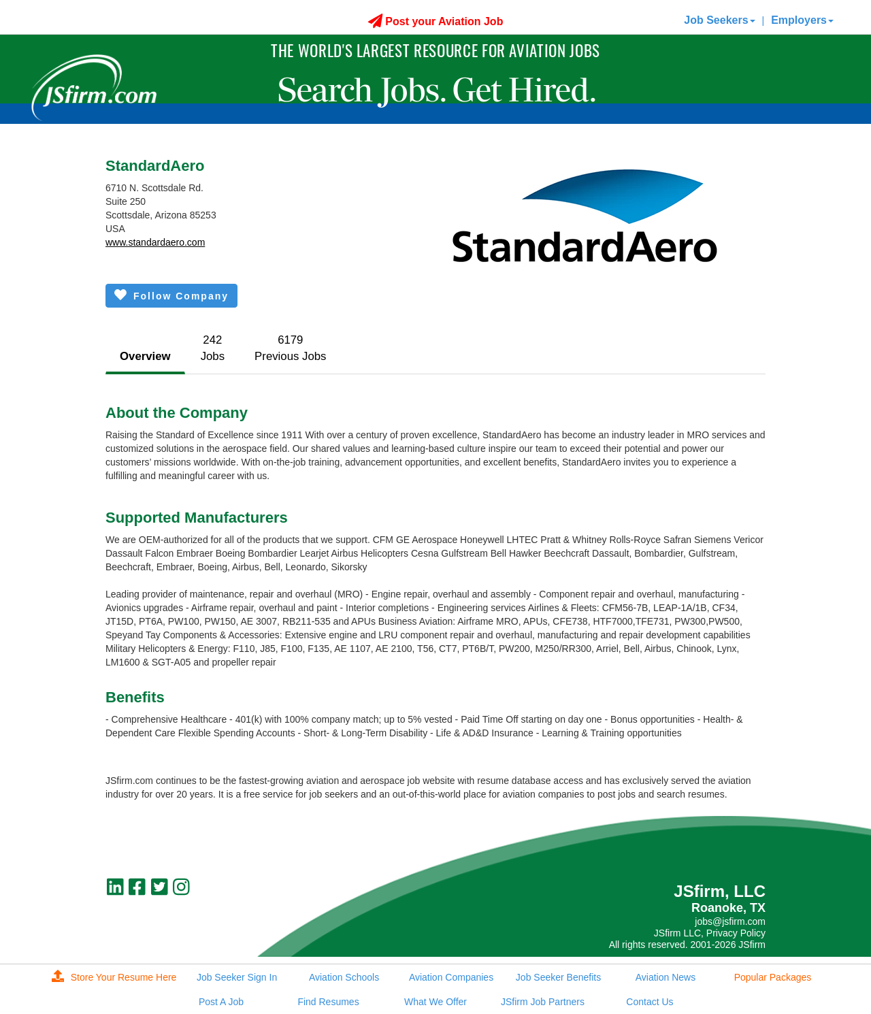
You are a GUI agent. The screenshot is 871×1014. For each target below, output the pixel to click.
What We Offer (435, 1001)
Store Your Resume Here (114, 977)
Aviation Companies (451, 977)
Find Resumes (328, 1001)
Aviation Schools (344, 977)
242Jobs (213, 348)
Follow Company (171, 295)
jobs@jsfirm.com (730, 921)
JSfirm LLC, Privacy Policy (710, 933)
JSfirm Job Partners (543, 1001)
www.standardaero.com (155, 242)
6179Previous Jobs (290, 348)
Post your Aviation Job (436, 21)
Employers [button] (802, 20)
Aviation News (665, 977)
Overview (145, 356)
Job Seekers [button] (719, 20)
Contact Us (649, 1001)
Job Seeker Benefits (558, 977)
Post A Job (221, 1001)
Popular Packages (773, 977)
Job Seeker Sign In (237, 977)
